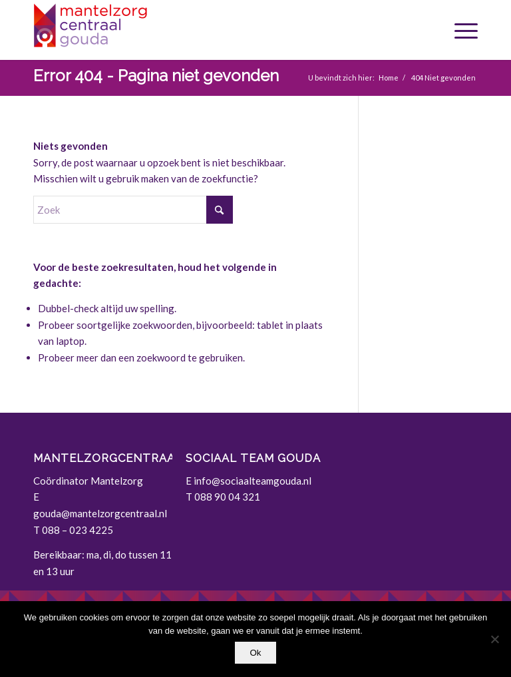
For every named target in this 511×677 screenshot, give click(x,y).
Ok (255, 653)
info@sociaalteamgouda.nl (252, 481)
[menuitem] (463, 30)
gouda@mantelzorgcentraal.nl (100, 513)
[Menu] (463, 30)
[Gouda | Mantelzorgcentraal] (133, 30)
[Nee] (494, 639)
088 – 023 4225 (77, 530)
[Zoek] (133, 210)
